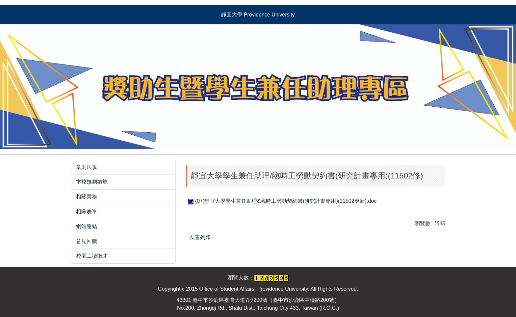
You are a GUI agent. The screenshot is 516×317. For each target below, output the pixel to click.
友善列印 (200, 237)
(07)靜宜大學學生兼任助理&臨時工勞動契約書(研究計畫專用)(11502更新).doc (281, 201)
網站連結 (86, 226)
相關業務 (86, 196)
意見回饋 (86, 241)
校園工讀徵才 (92, 256)
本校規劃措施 (92, 182)
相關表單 (86, 211)
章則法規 (86, 167)
